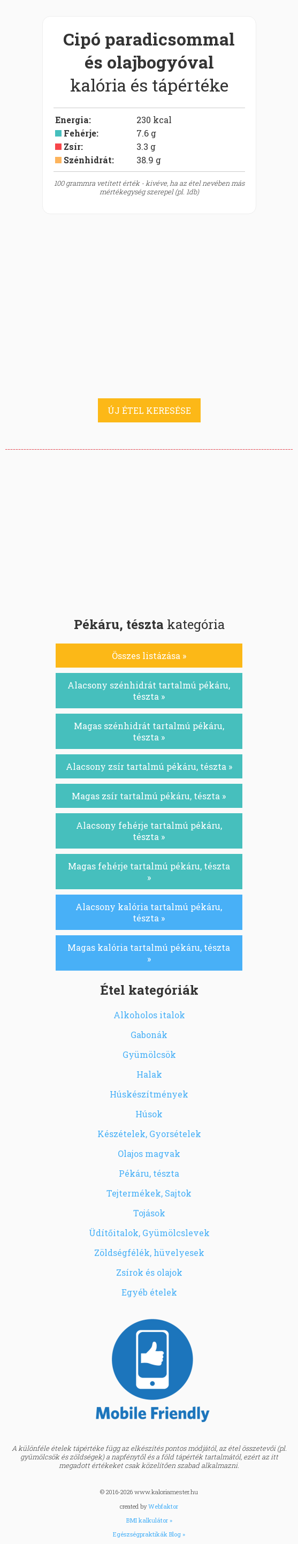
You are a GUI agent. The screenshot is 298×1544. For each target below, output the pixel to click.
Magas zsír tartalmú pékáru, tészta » (149, 795)
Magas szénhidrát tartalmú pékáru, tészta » (149, 731)
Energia (72, 119)
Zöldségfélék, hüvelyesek (149, 1252)
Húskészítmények (149, 1094)
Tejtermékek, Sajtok (149, 1193)
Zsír (72, 146)
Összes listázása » (149, 655)
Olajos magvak (149, 1153)
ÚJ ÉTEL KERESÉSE (149, 410)
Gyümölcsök (149, 1054)
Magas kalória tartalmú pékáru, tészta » (148, 953)
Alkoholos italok (149, 1014)
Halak (149, 1074)
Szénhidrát (88, 159)
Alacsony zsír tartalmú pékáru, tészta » (149, 766)
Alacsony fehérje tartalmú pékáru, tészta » (149, 831)
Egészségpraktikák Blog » (149, 1534)
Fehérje (80, 133)
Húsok (149, 1113)
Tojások (149, 1212)
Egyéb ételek (149, 1292)
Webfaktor (163, 1506)
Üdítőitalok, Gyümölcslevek (149, 1232)
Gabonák (149, 1034)
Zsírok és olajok (149, 1272)
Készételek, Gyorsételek (149, 1133)
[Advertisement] (149, 530)
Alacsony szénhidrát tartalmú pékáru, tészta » (148, 690)
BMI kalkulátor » (149, 1520)
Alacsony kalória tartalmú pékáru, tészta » (148, 912)
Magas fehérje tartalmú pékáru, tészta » (149, 871)
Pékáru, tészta (149, 1173)
